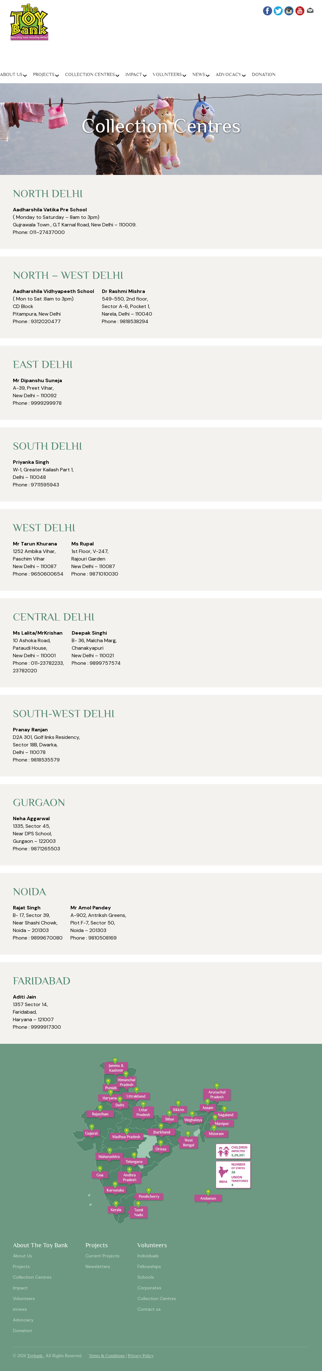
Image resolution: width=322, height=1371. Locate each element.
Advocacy (228, 74)
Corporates (149, 1288)
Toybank (35, 1355)
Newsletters (98, 1266)
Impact (133, 74)
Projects (43, 74)
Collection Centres (90, 74)
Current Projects (102, 1256)
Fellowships (149, 1266)
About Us (11, 74)
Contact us (149, 1309)
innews (20, 1309)
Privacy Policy (141, 1355)
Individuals (148, 1256)
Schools (145, 1277)
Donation (263, 74)
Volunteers (167, 74)
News (198, 74)
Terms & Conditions (107, 1355)
